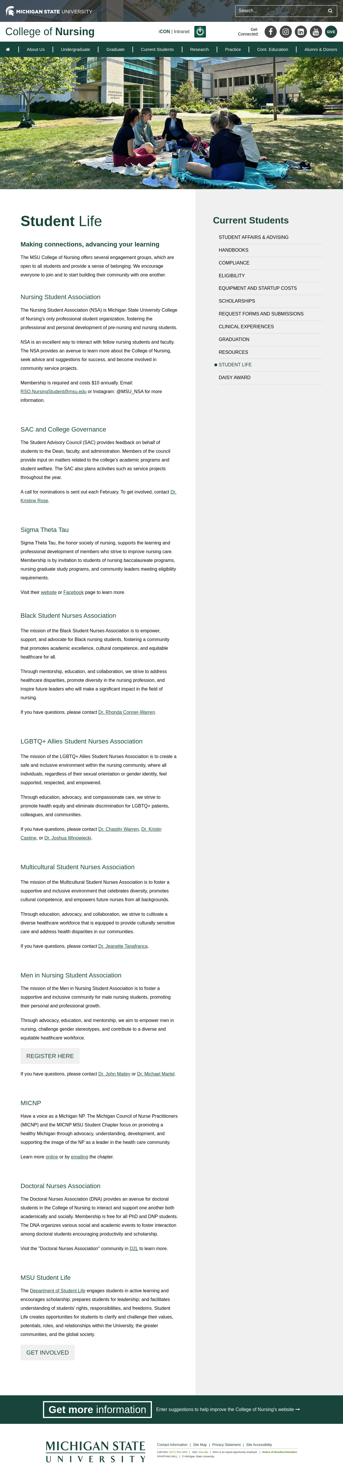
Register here (50, 1056)
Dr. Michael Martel (156, 1073)
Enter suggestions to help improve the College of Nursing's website (228, 1409)
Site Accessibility (259, 1445)
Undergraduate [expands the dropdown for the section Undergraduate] (75, 49)
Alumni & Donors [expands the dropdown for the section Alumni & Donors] (320, 49)
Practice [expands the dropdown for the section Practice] (233, 49)
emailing (79, 1156)
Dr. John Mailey (114, 1073)
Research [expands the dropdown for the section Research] (199, 49)
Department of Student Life (57, 1290)
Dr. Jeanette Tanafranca (123, 946)
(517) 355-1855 (179, 1452)
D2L (134, 1248)
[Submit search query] (330, 11)
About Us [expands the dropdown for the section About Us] (36, 49)
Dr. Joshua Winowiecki (67, 837)
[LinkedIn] (301, 32)
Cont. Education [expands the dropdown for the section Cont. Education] (272, 49)
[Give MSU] (331, 32)
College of (50, 32)
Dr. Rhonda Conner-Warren (126, 712)
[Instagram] (286, 32)
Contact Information (172, 1445)
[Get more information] (97, 1409)
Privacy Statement (226, 1445)
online (52, 1156)
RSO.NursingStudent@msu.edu (54, 391)
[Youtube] (316, 32)
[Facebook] (271, 32)
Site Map (200, 1445)
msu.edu (203, 1452)
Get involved (47, 1352)
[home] (9, 49)
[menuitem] (35, 49)
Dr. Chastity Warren (118, 829)
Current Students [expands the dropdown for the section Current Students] (157, 49)
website (49, 592)
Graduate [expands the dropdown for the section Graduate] (115, 49)
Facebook (73, 592)
